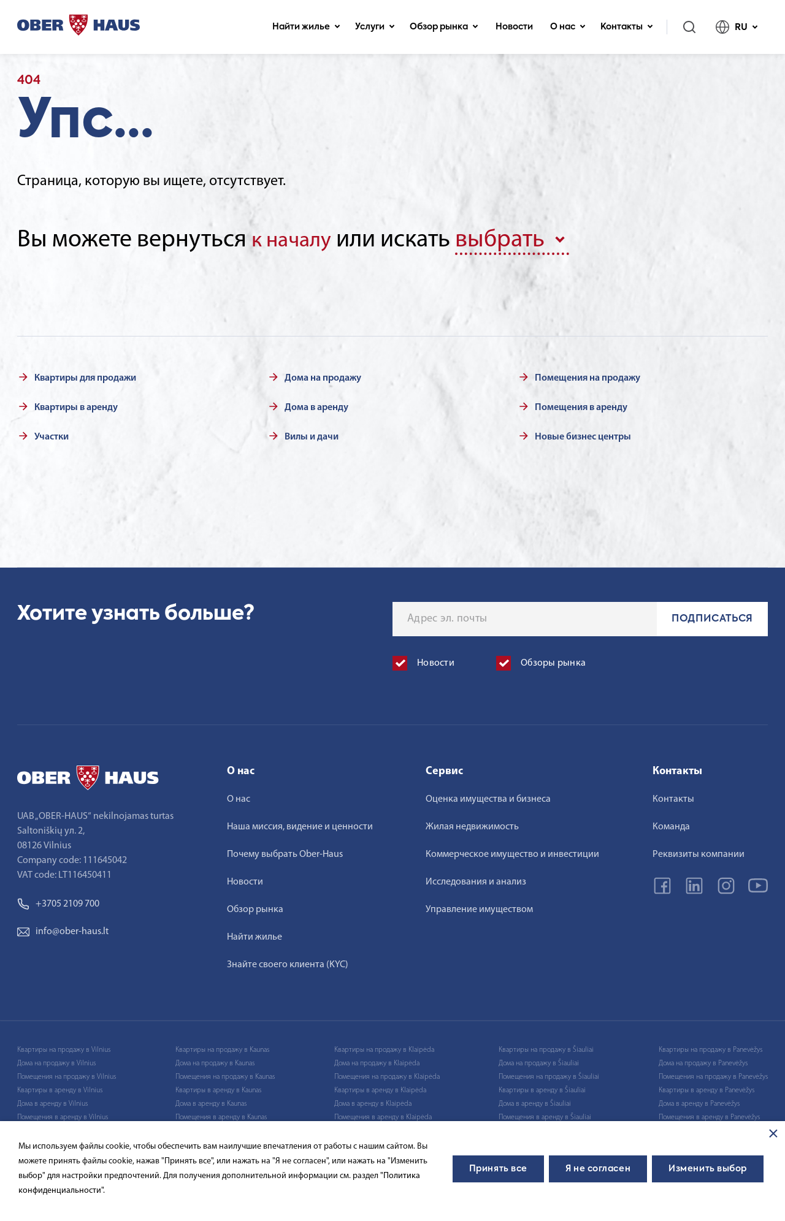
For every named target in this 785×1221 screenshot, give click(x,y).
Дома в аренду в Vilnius (52, 1101)
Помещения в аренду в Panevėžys (709, 1115)
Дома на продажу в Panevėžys (703, 1061)
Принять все (498, 1169)
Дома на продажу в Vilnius (56, 1061)
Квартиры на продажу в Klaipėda (384, 1047)
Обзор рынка (444, 27)
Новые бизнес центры (583, 434)
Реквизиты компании (699, 852)
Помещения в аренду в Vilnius (62, 1115)
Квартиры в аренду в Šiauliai (542, 1088)
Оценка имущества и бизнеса (488, 797)
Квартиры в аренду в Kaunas (218, 1088)
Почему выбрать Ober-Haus (285, 852)
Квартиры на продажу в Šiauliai (546, 1047)
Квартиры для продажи (85, 376)
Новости (514, 27)
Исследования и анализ (476, 879)
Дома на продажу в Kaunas (215, 1061)
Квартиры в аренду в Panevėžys (706, 1088)
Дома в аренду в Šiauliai (535, 1101)
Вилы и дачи (312, 434)
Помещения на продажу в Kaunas (225, 1074)
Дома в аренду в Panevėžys (699, 1101)
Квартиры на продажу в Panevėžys (710, 1047)
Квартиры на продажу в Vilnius (63, 1047)
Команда (671, 824)
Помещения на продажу (587, 376)
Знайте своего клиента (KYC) (287, 962)
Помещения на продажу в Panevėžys (713, 1074)
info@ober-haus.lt (63, 929)
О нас (568, 27)
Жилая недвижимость (472, 824)
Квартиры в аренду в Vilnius (59, 1088)
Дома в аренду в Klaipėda (373, 1101)
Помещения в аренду (581, 405)
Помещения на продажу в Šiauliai (549, 1074)
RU (737, 27)
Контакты (626, 27)
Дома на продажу (323, 376)
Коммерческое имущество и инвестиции (512, 852)
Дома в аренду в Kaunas (211, 1101)
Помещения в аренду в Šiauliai (545, 1115)
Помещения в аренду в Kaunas (221, 1115)
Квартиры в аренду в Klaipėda (380, 1088)
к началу (296, 240)
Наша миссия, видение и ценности (300, 824)
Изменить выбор (707, 1169)
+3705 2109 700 (58, 902)
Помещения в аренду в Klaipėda (383, 1115)
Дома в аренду (316, 405)
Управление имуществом (479, 907)
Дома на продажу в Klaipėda (376, 1061)
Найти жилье (306, 27)
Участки (51, 434)
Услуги (375, 27)
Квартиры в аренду (76, 405)
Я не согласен (597, 1169)
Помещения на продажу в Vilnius (66, 1074)
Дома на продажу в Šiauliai (539, 1061)
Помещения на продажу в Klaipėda (387, 1074)
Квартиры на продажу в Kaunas (222, 1047)
